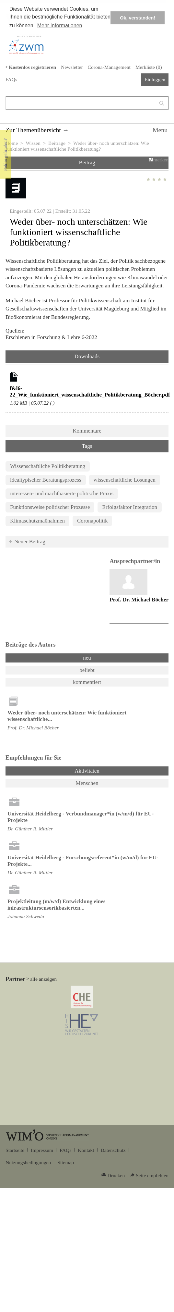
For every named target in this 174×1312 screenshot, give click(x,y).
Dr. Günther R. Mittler (30, 828)
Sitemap (65, 1162)
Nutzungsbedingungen (28, 1162)
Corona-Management (109, 67)
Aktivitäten (104, 770)
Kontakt (86, 1150)
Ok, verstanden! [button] (137, 17)
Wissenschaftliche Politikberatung (47, 466)
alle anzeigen (43, 979)
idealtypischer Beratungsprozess (45, 480)
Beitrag (87, 162)
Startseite (15, 1150)
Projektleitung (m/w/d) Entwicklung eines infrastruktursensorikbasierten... (56, 904)
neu (87, 658)
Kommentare (87, 431)
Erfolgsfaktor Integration (129, 507)
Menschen (87, 783)
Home (12, 143)
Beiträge (56, 143)
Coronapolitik (92, 521)
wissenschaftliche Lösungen (125, 480)
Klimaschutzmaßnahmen (37, 521)
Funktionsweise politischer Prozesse (50, 507)
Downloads (87, 356)
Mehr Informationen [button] (59, 25)
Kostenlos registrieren (32, 67)
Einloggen (155, 79)
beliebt (86, 670)
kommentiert (87, 682)
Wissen (33, 143)
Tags (87, 446)
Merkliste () (148, 67)
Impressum (42, 1150)
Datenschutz (113, 1150)
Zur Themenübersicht (33, 129)
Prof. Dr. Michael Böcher (139, 600)
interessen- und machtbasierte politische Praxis (61, 493)
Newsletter (72, 67)
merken (160, 159)
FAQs (11, 79)
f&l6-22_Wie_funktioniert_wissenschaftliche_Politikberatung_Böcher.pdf (90, 391)
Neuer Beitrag (29, 541)
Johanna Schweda (25, 916)
